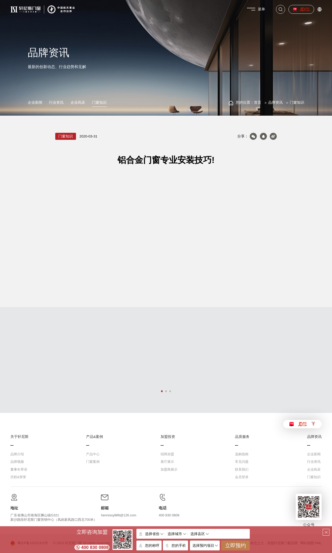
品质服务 (242, 437)
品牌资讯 (275, 102)
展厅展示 (167, 462)
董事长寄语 (18, 469)
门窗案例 (93, 462)
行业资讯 (56, 102)
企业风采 (78, 102)
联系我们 (241, 469)
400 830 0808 (95, 547)
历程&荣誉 (18, 477)
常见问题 (241, 462)
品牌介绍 (17, 454)
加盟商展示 (169, 469)
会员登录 (241, 477)
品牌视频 (17, 462)
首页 (257, 102)
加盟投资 (168, 437)
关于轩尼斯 (19, 437)
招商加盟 (167, 454)
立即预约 (235, 545)
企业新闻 (35, 102)
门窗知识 (99, 102)
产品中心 (93, 454)
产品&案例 (94, 437)
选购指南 (241, 454)
